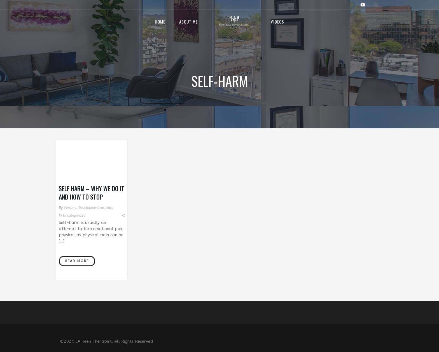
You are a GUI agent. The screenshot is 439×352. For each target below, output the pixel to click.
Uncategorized (74, 215)
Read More (77, 261)
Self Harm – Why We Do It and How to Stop (91, 192)
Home (160, 21)
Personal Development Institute (88, 208)
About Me (188, 21)
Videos (277, 21)
